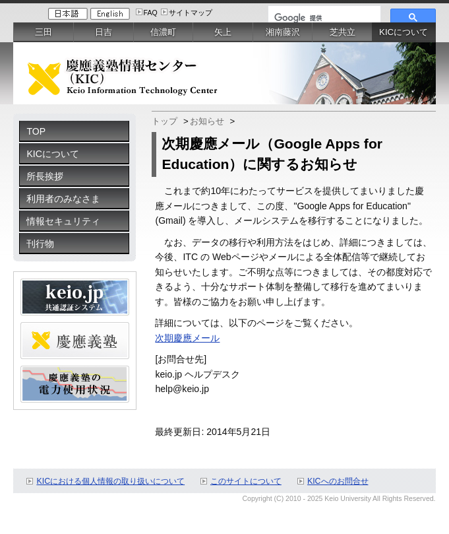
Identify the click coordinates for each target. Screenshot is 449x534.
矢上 (222, 32)
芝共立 (342, 32)
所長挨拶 (44, 176)
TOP (35, 131)
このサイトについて (246, 481)
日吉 (103, 32)
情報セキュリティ (63, 221)
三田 (43, 32)
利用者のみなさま (63, 198)
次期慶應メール (187, 338)
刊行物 (40, 243)
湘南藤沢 (283, 32)
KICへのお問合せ (338, 481)
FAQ (151, 13)
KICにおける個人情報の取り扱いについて (110, 481)
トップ (164, 121)
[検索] (323, 18)
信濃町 (163, 32)
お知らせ (207, 121)
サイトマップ (190, 13)
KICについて (52, 154)
